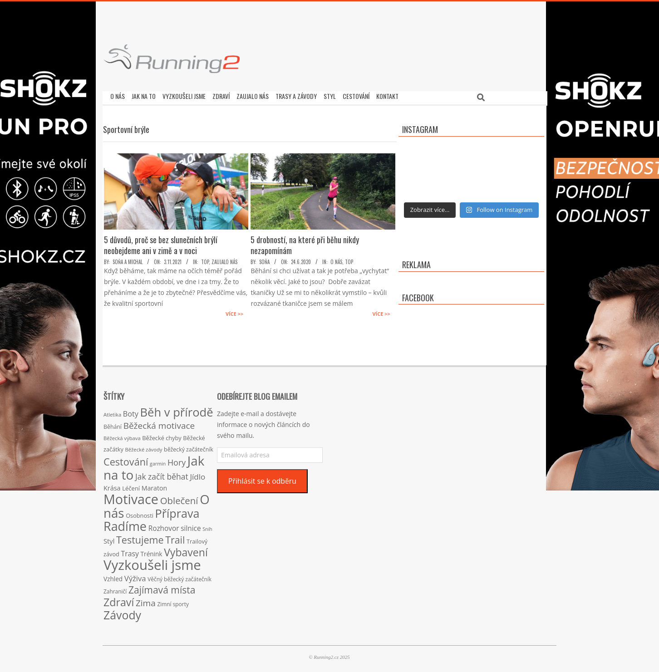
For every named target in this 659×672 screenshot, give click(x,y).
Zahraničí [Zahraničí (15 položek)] (115, 589)
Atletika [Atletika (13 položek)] (112, 412)
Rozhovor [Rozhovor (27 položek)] (163, 526)
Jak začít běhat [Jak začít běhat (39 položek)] (161, 474)
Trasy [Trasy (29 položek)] (130, 551)
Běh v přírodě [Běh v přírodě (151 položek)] (176, 409)
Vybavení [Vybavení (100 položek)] (186, 550)
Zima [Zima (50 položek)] (146, 601)
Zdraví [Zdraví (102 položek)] (118, 600)
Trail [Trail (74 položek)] (175, 537)
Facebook (418, 295)
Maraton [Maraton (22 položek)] (154, 485)
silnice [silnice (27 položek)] (191, 526)
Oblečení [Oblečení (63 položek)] (179, 498)
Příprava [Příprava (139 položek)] (177, 511)
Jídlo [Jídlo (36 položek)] (197, 474)
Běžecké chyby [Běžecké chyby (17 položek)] (161, 436)
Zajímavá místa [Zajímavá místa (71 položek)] (162, 587)
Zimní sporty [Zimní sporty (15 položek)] (172, 601)
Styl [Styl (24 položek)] (108, 538)
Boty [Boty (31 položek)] (130, 412)
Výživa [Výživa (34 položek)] (135, 576)
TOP (205, 259)
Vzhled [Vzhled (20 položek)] (113, 576)
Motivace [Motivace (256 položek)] (130, 496)
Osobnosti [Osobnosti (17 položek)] (139, 513)
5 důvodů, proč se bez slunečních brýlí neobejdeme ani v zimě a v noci (160, 242)
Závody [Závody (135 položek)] (122, 612)
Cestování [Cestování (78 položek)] (125, 459)
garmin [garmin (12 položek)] (158, 461)
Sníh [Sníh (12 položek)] (207, 527)
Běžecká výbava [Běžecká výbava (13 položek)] (122, 435)
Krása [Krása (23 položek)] (112, 485)
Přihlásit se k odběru (262, 479)
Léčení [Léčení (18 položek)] (131, 486)
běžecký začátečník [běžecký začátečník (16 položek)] (188, 447)
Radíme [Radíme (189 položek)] (125, 523)
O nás (336, 259)
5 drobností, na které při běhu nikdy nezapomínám (305, 242)
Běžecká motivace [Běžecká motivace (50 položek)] (159, 423)
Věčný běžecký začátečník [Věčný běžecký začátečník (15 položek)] (179, 576)
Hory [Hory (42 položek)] (176, 460)
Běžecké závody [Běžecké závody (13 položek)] (143, 447)
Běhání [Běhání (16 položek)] (112, 424)
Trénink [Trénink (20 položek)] (151, 551)
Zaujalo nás (224, 259)
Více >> (234, 311)
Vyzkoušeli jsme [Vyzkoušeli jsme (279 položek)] (152, 563)
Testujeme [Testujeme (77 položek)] (140, 537)
